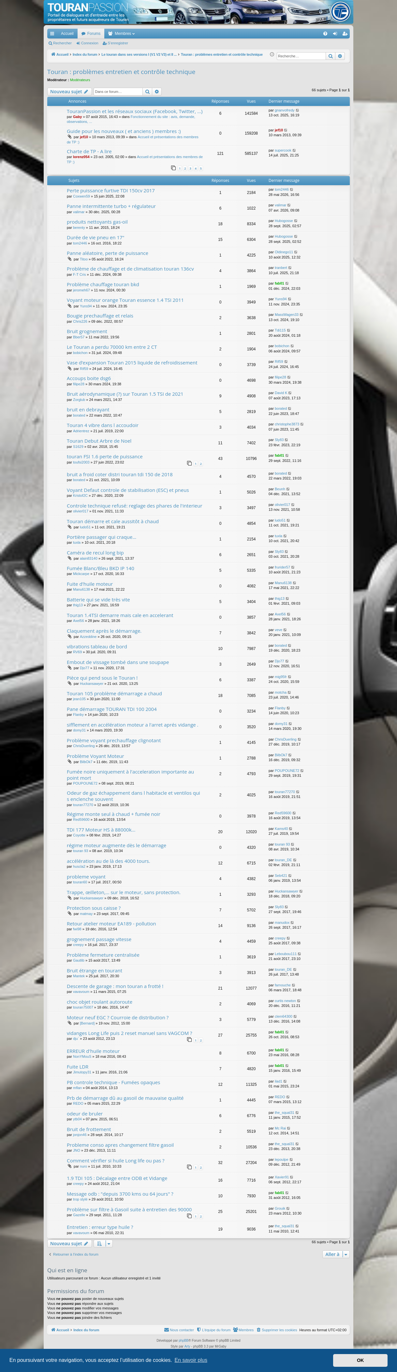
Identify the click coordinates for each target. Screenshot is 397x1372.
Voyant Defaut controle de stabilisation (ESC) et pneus (128, 490)
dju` (76, 1038)
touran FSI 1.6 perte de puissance (105, 456)
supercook (283, 150)
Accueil (67, 33)
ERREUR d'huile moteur (93, 1051)
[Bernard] (87, 1023)
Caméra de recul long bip (95, 552)
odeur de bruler (85, 1113)
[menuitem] (302, 33)
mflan (77, 1088)
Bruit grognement (87, 331)
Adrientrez (81, 431)
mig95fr (281, 677)
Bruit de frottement (89, 1129)
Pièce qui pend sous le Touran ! (102, 677)
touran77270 (83, 805)
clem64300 (283, 1016)
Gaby (77, 117)
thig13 (78, 605)
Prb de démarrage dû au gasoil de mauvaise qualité (125, 1098)
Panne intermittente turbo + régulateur (111, 206)
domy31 (79, 730)
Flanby (78, 714)
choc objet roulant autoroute (99, 1001)
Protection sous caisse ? (94, 908)
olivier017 (80, 511)
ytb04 (77, 1119)
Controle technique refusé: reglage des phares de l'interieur (134, 505)
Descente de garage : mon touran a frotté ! (115, 986)
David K (281, 393)
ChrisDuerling (84, 746)
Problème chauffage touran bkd (103, 284)
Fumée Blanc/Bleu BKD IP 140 (100, 568)
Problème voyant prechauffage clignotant (114, 740)
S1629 (78, 447)
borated (79, 415)
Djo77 (84, 668)
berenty (79, 227)
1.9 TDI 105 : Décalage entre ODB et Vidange (117, 1178)
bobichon (80, 353)
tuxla (77, 542)
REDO (78, 1103)
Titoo (84, 259)
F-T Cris (79, 274)
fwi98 (77, 929)
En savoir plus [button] (190, 1360)
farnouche (283, 985)
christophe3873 (287, 424)
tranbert (281, 268)
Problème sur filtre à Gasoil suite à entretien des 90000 (129, 1209)
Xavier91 (282, 1177)
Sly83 (279, 440)
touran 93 (80, 851)
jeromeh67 (81, 290)
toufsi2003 (81, 462)
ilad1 (278, 1081)
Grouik (280, 1208)
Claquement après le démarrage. (104, 630)
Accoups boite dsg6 (89, 378)
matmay (86, 914)
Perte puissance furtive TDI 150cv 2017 (111, 190)
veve (278, 630)
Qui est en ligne (67, 1270)
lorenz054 (81, 157)
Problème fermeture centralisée (103, 955)
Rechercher (62, 43)
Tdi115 (280, 330)
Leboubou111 (286, 954)
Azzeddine (88, 637)
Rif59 (84, 369)
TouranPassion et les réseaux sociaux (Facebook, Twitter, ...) (134, 111)
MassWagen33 (287, 315)
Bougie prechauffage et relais (100, 315)
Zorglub (79, 400)
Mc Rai (280, 1128)
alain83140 (88, 558)
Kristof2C (80, 495)
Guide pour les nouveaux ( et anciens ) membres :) (124, 131)
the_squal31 (284, 1112)
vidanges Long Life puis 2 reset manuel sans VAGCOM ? (129, 1033)
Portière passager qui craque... (101, 537)
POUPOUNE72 (85, 783)
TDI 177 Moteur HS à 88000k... (101, 829)
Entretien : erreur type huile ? (100, 1227)
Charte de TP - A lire (89, 151)
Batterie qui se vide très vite (98, 599)
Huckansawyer (91, 684)
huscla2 (79, 866)
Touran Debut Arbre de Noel (99, 440)
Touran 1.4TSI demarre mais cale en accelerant (120, 615)
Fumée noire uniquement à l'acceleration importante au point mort (130, 774)
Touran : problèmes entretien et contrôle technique (121, 71)
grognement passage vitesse (99, 939)
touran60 (80, 882)
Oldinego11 (284, 252)
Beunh (280, 489)
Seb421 (281, 876)
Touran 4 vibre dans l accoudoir (103, 425)
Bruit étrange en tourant (94, 970)
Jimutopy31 (82, 1072)
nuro (83, 1166)
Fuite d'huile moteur (90, 584)
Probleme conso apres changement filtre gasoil (120, 1145)
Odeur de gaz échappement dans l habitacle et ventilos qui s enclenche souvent (133, 795)
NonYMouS (82, 1056)
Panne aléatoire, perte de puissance (107, 253)
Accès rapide (53, 34)
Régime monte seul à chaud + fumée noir (113, 814)
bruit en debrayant (88, 409)
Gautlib (78, 960)
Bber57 (78, 337)
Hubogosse (284, 221)
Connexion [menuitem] (336, 34)
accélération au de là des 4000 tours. (108, 861)
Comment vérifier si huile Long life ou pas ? (116, 1160)
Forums (94, 33)
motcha (281, 692)
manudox (282, 922)
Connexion (89, 43)
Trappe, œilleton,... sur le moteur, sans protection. (124, 892)
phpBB (183, 1340)
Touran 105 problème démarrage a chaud (114, 693)
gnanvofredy (285, 110)
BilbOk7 (86, 762)
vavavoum (81, 992)
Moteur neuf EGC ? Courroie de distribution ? (118, 1017)
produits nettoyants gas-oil (97, 221)
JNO (76, 1150)
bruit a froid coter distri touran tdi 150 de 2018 (120, 474)
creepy (78, 945)
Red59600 (81, 819)
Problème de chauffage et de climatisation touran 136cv (130, 268)
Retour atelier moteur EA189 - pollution (111, 923)
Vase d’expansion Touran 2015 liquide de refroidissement (132, 362)
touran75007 (83, 1007)
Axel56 (78, 621)
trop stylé (80, 1199)
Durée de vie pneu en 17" (96, 237)
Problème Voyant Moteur (95, 756)
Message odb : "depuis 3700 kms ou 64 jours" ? (120, 1193)
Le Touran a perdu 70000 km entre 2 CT (112, 347)
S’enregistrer (118, 43)
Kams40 (281, 829)
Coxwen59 (81, 196)
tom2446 (282, 189)
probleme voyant (86, 876)
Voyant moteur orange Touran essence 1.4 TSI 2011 (125, 300)
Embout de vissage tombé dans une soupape (118, 662)
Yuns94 (86, 306)
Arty (187, 1346)
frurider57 (282, 567)
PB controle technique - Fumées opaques (113, 1082)
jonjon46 (80, 1135)
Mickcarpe (81, 574)
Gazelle (79, 1215)
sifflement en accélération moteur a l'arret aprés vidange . (132, 724)
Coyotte (79, 835)
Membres (123, 33)
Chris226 (80, 321)
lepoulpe (281, 1159)
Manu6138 (81, 589)
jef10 (84, 137)
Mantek (79, 976)
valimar (78, 212)
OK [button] (360, 1360)
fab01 (279, 283)
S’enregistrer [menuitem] (346, 34)
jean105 (79, 699)
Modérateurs (80, 80)
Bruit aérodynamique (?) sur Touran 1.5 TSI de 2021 (125, 394)
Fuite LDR (77, 1066)
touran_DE (283, 860)
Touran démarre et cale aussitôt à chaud (113, 521)
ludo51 (85, 527)
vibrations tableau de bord (97, 646)
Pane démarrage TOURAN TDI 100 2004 (112, 709)
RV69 (77, 652)
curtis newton (285, 1001)
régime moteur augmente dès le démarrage (116, 845)
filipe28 (78, 384)
